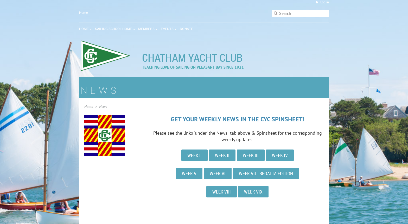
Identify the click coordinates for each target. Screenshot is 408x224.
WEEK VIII (221, 192)
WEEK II (222, 155)
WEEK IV (280, 155)
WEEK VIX (253, 192)
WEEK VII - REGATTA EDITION (266, 173)
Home (83, 12)
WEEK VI (218, 173)
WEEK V (189, 173)
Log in (324, 2)
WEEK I (194, 155)
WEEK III (251, 155)
